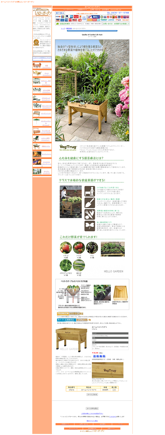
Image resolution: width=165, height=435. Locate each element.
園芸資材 (69, 28)
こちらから (112, 416)
